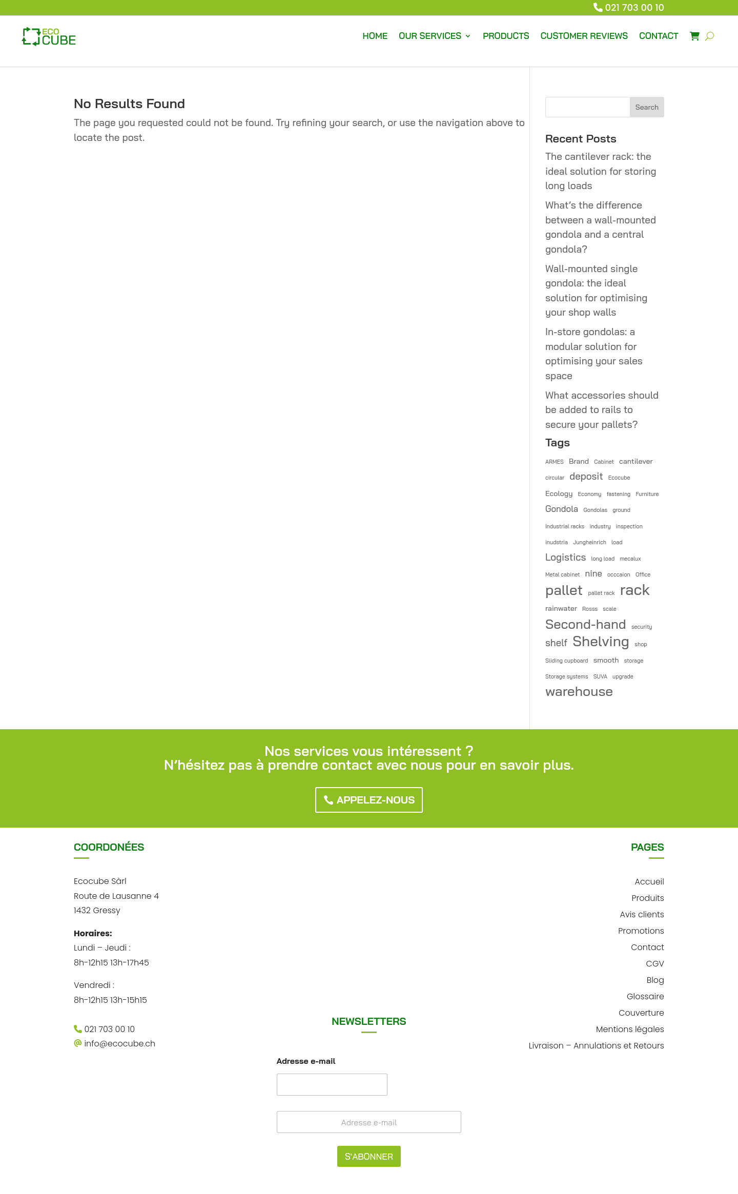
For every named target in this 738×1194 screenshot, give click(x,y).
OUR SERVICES (430, 35)
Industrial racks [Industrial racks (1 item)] (564, 526)
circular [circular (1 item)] (554, 477)
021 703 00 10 (635, 7)
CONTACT (659, 35)
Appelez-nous (376, 799)
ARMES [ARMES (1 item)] (554, 461)
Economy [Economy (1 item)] (590, 494)
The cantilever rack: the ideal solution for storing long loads (601, 171)
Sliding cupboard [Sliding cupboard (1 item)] (566, 660)
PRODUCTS (506, 35)
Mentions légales (630, 1028)
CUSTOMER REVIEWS (584, 35)
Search (647, 107)
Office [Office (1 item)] (643, 574)
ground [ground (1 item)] (621, 509)
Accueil (649, 881)
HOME (375, 35)
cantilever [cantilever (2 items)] (636, 461)
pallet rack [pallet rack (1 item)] (601, 592)
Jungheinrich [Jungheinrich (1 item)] (589, 542)
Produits (647, 897)
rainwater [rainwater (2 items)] (561, 608)
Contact (647, 946)
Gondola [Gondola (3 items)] (561, 508)
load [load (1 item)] (616, 542)
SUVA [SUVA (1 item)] (600, 676)
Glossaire (645, 995)
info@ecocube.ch (114, 1043)
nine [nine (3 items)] (593, 573)
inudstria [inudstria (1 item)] (556, 542)
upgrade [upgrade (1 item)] (622, 676)
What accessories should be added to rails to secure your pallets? (602, 409)
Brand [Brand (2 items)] (579, 461)
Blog (655, 979)
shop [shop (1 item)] (640, 644)
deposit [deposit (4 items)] (586, 476)
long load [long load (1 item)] (602, 558)
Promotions (641, 930)
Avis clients (642, 913)
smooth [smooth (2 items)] (606, 660)
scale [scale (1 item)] (609, 608)
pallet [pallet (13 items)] (564, 590)
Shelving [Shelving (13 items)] (600, 641)
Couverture (641, 1012)
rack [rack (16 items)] (635, 589)
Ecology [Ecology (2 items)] (559, 493)
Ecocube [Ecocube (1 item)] (619, 477)
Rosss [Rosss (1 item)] (590, 608)
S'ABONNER (369, 1156)
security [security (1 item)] (641, 626)
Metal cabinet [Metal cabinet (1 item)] (562, 574)
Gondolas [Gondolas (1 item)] (595, 509)
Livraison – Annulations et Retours (596, 1044)
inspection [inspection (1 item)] (629, 526)
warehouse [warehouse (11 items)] (579, 691)
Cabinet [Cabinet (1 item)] (604, 461)
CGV (655, 962)
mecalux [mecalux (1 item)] (630, 558)
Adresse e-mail (306, 1061)
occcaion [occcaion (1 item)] (618, 574)
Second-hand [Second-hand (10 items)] (585, 623)
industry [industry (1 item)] (599, 526)
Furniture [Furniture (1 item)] (647, 494)
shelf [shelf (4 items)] (556, 642)
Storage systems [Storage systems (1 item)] (566, 676)
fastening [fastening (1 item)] (619, 494)
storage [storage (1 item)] (634, 660)
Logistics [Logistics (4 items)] (565, 557)
